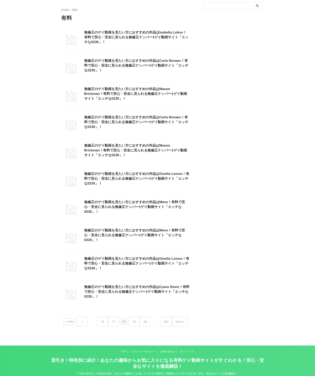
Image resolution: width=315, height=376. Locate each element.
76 (106, 320)
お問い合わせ (167, 348)
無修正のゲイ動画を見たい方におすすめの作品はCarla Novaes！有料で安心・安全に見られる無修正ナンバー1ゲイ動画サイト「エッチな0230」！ (136, 66)
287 (161, 320)
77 (115, 320)
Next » (174, 320)
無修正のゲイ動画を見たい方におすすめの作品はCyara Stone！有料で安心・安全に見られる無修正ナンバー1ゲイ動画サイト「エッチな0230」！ (135, 292)
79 (134, 320)
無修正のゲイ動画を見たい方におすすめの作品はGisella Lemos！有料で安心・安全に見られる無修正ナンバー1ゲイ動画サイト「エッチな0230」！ (137, 179)
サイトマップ (187, 348)
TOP (123, 348)
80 (143, 320)
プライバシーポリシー (143, 348)
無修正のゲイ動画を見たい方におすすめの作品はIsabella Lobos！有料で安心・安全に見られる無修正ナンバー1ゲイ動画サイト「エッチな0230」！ (135, 38)
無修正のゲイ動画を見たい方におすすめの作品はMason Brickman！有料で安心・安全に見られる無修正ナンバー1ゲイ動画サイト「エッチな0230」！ (135, 94)
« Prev (76, 320)
